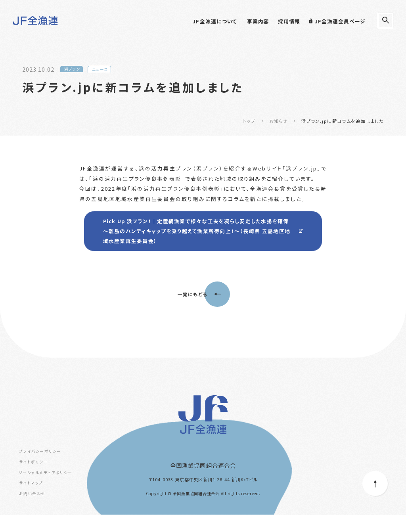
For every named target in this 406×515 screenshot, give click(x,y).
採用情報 (289, 21)
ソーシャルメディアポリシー (46, 473)
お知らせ (278, 121)
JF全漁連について (215, 21)
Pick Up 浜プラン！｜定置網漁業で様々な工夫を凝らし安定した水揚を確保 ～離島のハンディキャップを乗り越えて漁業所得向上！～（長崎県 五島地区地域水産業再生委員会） (197, 231)
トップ (249, 121)
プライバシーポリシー (40, 451)
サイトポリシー (33, 462)
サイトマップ (31, 483)
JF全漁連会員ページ (337, 21)
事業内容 (258, 21)
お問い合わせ (32, 494)
